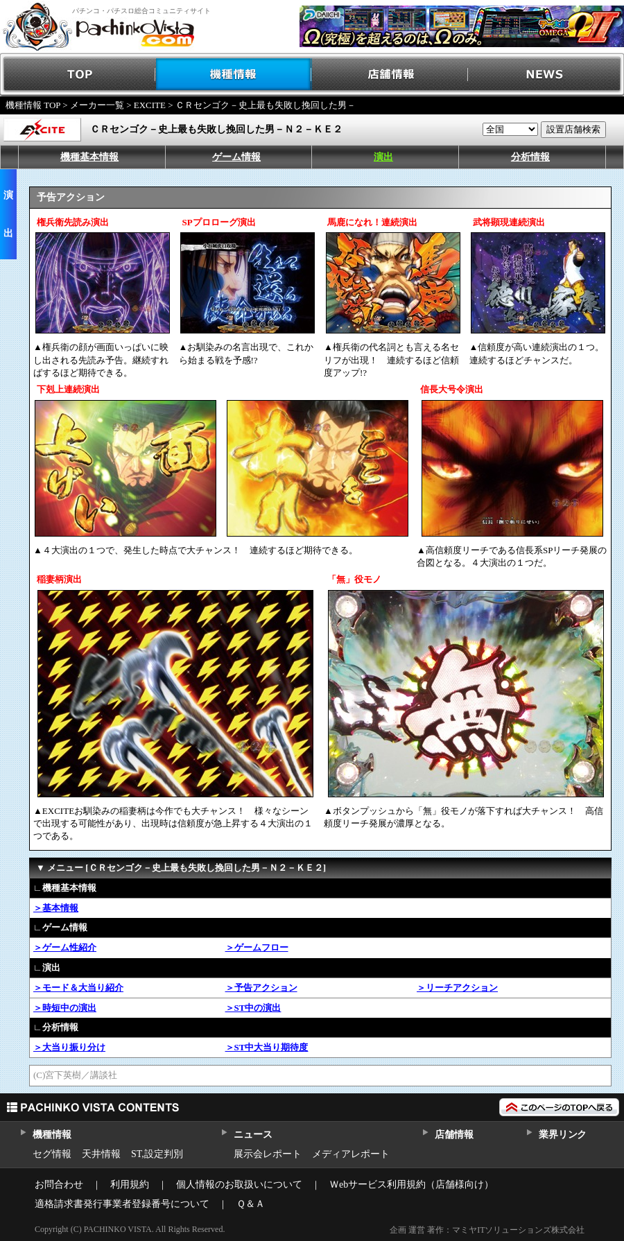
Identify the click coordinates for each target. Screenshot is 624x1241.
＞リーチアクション (457, 987)
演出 (383, 157)
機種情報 (234, 74)
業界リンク (563, 1134)
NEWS (546, 74)
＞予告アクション (261, 987)
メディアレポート (351, 1154)
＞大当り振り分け (69, 1047)
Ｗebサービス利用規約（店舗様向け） (411, 1184)
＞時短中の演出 (64, 1008)
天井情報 (101, 1154)
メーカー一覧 (97, 105)
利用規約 (129, 1184)
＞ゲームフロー (256, 947)
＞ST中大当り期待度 (267, 1047)
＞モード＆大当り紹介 (78, 987)
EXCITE (150, 105)
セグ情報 (52, 1154)
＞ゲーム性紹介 (64, 947)
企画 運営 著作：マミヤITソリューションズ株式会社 (487, 1230)
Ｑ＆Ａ (250, 1204)
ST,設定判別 (157, 1154)
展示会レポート (268, 1154)
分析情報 (530, 157)
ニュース (253, 1134)
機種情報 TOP (33, 105)
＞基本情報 (55, 908)
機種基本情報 (89, 157)
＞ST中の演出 (253, 1008)
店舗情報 (390, 74)
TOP (78, 74)
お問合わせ (59, 1184)
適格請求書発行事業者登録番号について (122, 1204)
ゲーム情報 (236, 157)
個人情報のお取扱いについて (239, 1184)
